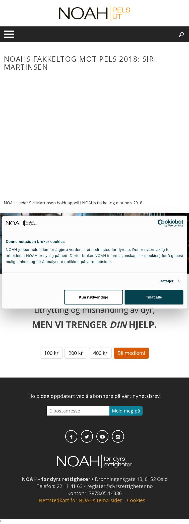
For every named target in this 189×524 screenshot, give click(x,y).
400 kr (100, 353)
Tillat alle (154, 297)
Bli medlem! (131, 353)
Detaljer (167, 281)
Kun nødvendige (93, 297)
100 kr (51, 353)
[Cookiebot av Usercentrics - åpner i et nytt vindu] (161, 223)
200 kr (76, 353)
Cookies (136, 500)
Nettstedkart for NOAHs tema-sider (80, 500)
